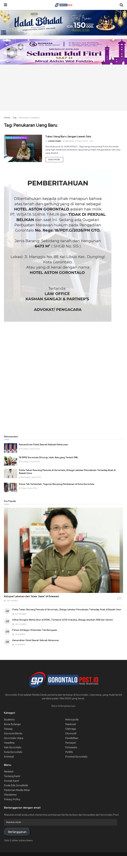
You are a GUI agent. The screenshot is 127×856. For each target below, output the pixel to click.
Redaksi (8, 771)
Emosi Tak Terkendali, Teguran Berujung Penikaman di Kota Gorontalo (56, 484)
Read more (55, 159)
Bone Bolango (12, 724)
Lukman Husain (54, 141)
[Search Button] (121, 5)
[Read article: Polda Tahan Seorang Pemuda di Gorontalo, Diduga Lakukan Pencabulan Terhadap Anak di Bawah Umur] (10, 473)
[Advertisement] (63, 88)
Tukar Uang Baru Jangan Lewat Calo (68, 136)
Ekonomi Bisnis (13, 733)
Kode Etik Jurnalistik (16, 785)
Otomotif (70, 733)
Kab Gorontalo (12, 747)
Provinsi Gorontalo (76, 756)
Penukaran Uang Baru (29, 117)
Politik (69, 752)
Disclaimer (10, 794)
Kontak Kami (11, 780)
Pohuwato (71, 747)
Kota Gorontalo (16, 138)
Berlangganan (17, 832)
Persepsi (70, 742)
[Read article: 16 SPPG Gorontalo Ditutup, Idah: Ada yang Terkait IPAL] (10, 460)
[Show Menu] (5, 5)
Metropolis (72, 719)
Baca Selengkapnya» (63, 705)
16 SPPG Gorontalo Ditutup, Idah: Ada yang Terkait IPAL (49, 457)
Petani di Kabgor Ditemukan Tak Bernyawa (34, 629)
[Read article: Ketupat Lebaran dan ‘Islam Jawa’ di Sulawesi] (63, 550)
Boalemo (9, 719)
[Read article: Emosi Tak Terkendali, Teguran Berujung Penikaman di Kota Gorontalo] (10, 487)
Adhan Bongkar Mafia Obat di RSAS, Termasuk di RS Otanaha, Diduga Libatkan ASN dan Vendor (62, 619)
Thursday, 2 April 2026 (29, 449)
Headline (9, 742)
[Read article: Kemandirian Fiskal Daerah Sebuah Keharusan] (10, 448)
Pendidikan (71, 738)
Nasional (70, 724)
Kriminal (9, 756)
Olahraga (70, 728)
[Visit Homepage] (63, 4)
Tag (14, 117)
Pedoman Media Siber (17, 790)
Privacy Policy (12, 799)
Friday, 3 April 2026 (28, 488)
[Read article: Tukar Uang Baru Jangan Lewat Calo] (23, 148)
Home (7, 117)
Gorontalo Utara (13, 738)
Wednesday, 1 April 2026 (30, 477)
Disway (8, 728)
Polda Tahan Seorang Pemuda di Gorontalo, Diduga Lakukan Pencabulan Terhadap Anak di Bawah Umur (66, 609)
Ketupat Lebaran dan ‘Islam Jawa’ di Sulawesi (31, 596)
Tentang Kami (12, 776)
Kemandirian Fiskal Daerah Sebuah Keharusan (43, 444)
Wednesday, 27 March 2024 (75, 141)
